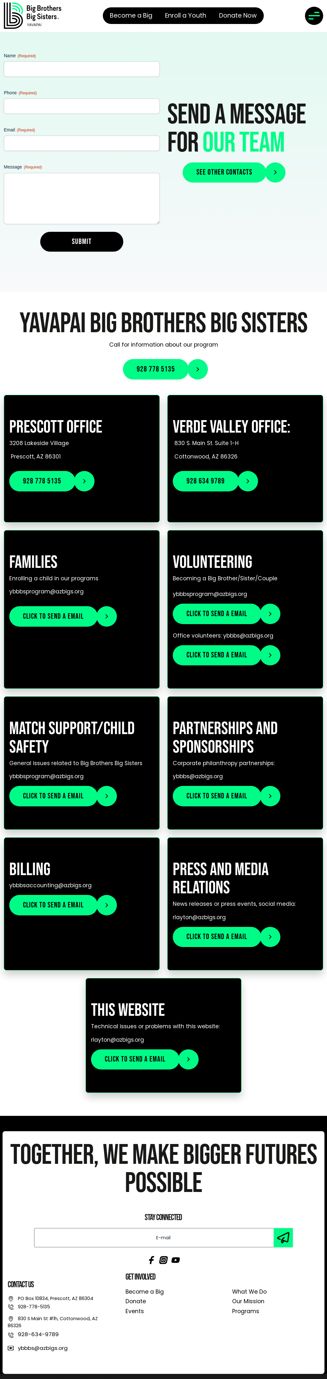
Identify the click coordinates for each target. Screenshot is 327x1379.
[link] (32, 16)
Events (134, 1311)
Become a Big (144, 1292)
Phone (20, 93)
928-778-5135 (34, 1307)
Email (19, 130)
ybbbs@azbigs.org (43, 1348)
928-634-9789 (38, 1334)
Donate (135, 1301)
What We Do (249, 1292)
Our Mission (248, 1301)
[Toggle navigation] (314, 16)
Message (23, 167)
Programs (245, 1311)
